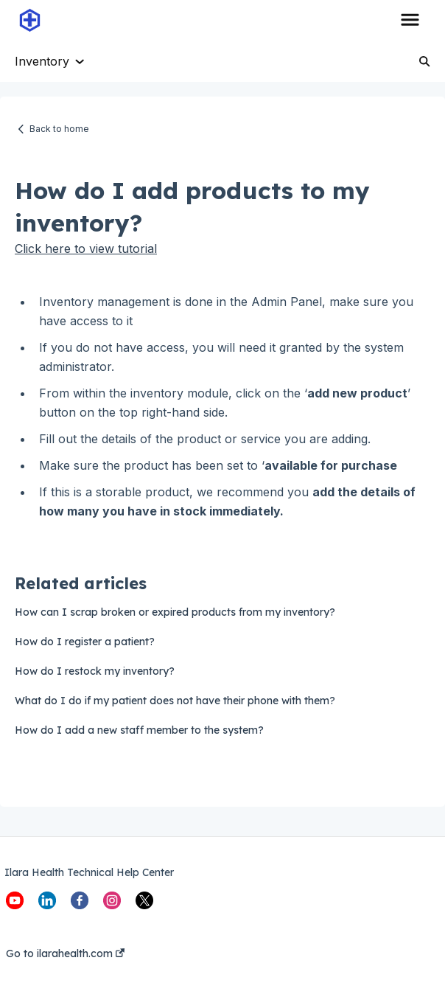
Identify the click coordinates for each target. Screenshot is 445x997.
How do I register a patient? (85, 641)
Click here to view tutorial (86, 248)
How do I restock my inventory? (95, 671)
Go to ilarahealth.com (65, 953)
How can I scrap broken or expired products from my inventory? (175, 612)
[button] (410, 20)
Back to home (59, 128)
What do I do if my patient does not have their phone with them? (175, 700)
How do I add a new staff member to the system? (139, 730)
